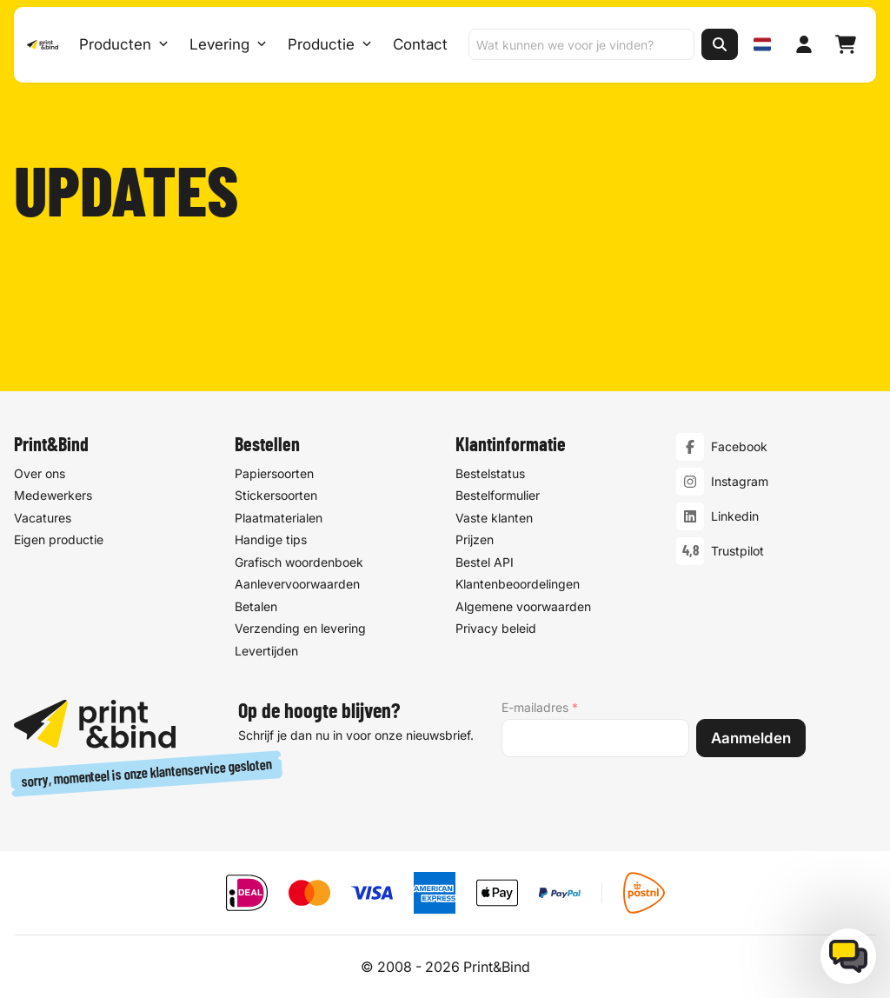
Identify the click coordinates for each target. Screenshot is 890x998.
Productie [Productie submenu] (329, 45)
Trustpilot (737, 550)
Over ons (39, 473)
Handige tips (271, 539)
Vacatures (42, 517)
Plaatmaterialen (278, 517)
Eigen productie (58, 539)
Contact (419, 45)
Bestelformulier (497, 495)
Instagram (739, 481)
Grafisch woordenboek (299, 562)
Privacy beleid (495, 628)
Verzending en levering (300, 628)
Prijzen (474, 539)
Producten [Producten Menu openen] (123, 45)
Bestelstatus (490, 473)
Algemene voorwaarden (523, 606)
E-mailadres (539, 707)
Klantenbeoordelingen (517, 583)
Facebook (739, 446)
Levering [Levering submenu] (227, 45)
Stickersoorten (276, 495)
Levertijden (266, 650)
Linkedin (735, 516)
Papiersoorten (274, 473)
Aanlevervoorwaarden (297, 583)
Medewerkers (53, 495)
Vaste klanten (494, 517)
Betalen (256, 606)
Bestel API (484, 562)
